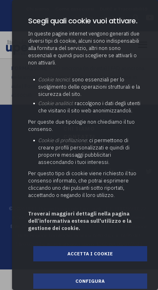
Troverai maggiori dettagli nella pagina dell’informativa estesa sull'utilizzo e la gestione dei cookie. (80, 221)
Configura (90, 281)
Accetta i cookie (90, 254)
